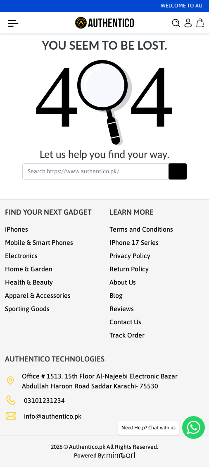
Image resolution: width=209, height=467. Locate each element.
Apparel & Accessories (38, 295)
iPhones (16, 229)
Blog (116, 295)
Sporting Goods (27, 308)
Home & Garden (28, 269)
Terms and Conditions (141, 229)
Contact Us (125, 322)
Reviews (121, 308)
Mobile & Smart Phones (39, 242)
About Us (122, 282)
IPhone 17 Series (134, 242)
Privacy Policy (129, 255)
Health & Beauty (29, 282)
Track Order (127, 335)
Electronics (21, 255)
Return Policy (129, 269)
